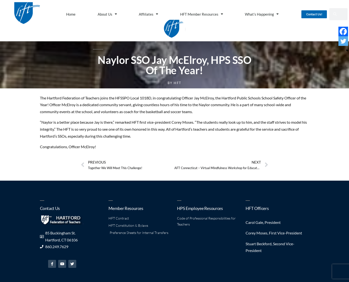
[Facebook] (343, 31)
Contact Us (50, 208)
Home (71, 14)
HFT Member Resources (201, 14)
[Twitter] (343, 41)
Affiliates (148, 14)
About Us (107, 14)
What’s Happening (262, 14)
